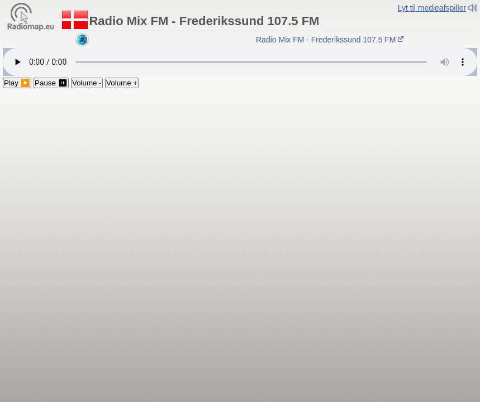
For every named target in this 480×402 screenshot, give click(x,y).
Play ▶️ (17, 83)
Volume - (87, 83)
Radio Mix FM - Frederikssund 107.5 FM (331, 39)
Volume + (121, 83)
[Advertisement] (240, 172)
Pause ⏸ (51, 83)
